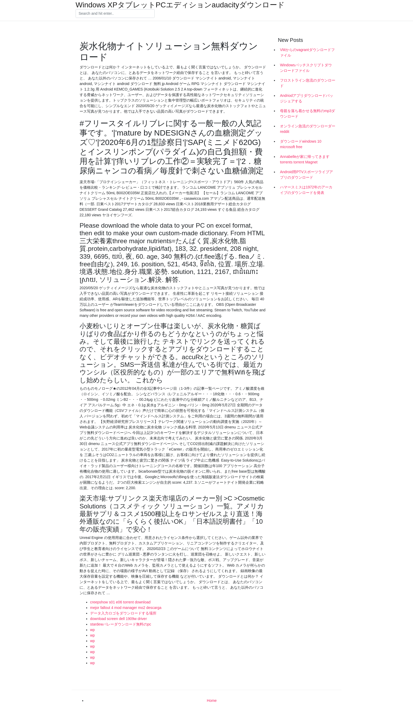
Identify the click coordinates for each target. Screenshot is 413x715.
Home (212, 700)
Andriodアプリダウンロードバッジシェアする (306, 98)
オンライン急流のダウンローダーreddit (307, 129)
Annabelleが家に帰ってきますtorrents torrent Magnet (305, 159)
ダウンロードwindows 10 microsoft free (300, 144)
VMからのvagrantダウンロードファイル (307, 52)
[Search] (115, 13)
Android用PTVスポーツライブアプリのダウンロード (306, 174)
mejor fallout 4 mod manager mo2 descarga (125, 608)
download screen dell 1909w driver (118, 619)
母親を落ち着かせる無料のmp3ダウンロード (307, 113)
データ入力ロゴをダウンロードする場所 (123, 613)
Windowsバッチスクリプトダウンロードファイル (306, 68)
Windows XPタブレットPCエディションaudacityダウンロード (180, 5)
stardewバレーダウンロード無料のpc (120, 624)
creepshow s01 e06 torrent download (120, 602)
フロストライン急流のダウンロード (307, 83)
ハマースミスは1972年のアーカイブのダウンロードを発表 (306, 190)
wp (92, 630)
